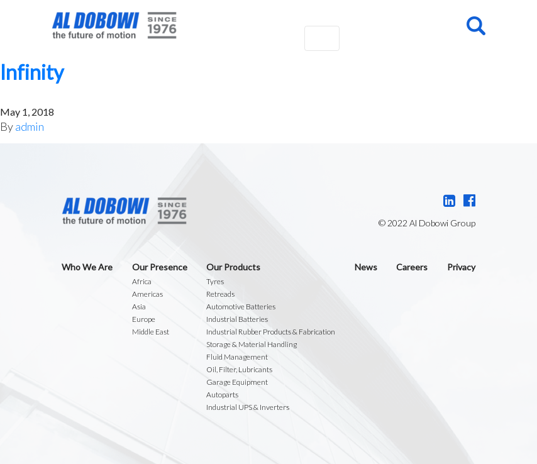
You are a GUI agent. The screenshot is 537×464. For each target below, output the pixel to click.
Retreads (220, 294)
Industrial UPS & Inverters (247, 407)
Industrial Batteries (237, 319)
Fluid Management (237, 357)
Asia (139, 306)
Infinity (32, 72)
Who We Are (87, 267)
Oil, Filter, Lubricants (239, 369)
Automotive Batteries (240, 306)
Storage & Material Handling (251, 344)
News (366, 267)
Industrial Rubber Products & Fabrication (270, 331)
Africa (142, 281)
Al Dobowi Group (114, 25)
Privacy (461, 267)
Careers (412, 267)
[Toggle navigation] (322, 38)
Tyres (215, 281)
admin (29, 126)
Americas (147, 294)
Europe (143, 319)
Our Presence (159, 267)
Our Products (233, 267)
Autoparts (222, 394)
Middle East (150, 331)
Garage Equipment (237, 382)
